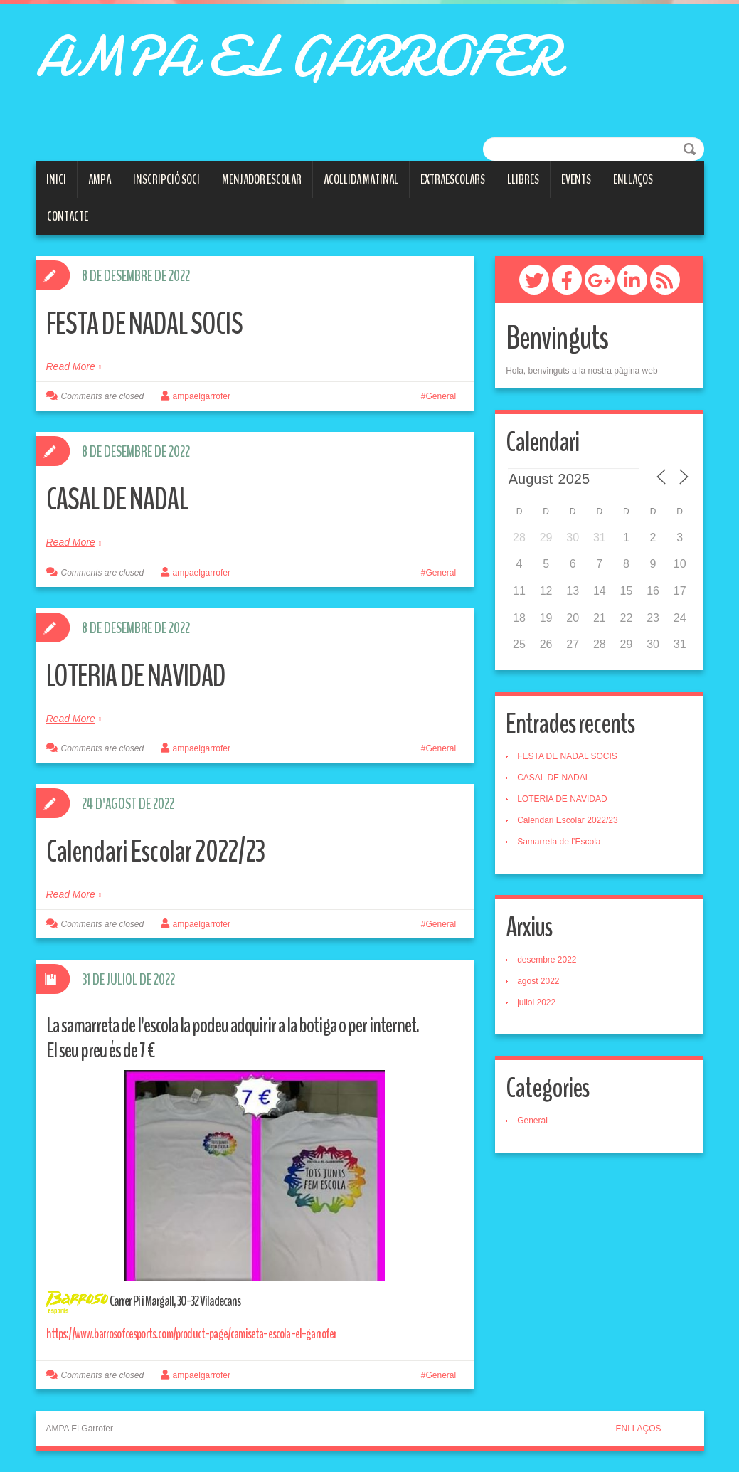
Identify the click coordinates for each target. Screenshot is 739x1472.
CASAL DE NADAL (122, 499)
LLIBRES (523, 179)
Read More (70, 366)
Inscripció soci (166, 179)
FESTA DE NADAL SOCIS (150, 323)
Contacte (67, 216)
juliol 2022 (536, 1002)
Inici (56, 179)
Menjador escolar (262, 179)
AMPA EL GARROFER (297, 57)
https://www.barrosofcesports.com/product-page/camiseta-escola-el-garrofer (195, 1333)
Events (576, 179)
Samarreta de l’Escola (558, 842)
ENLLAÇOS (638, 1429)
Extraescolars (452, 179)
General (440, 396)
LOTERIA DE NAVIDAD (143, 675)
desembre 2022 (546, 960)
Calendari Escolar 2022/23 (161, 851)
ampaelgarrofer (201, 396)
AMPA (99, 179)
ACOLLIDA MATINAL (361, 179)
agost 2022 (538, 981)
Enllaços (633, 179)
